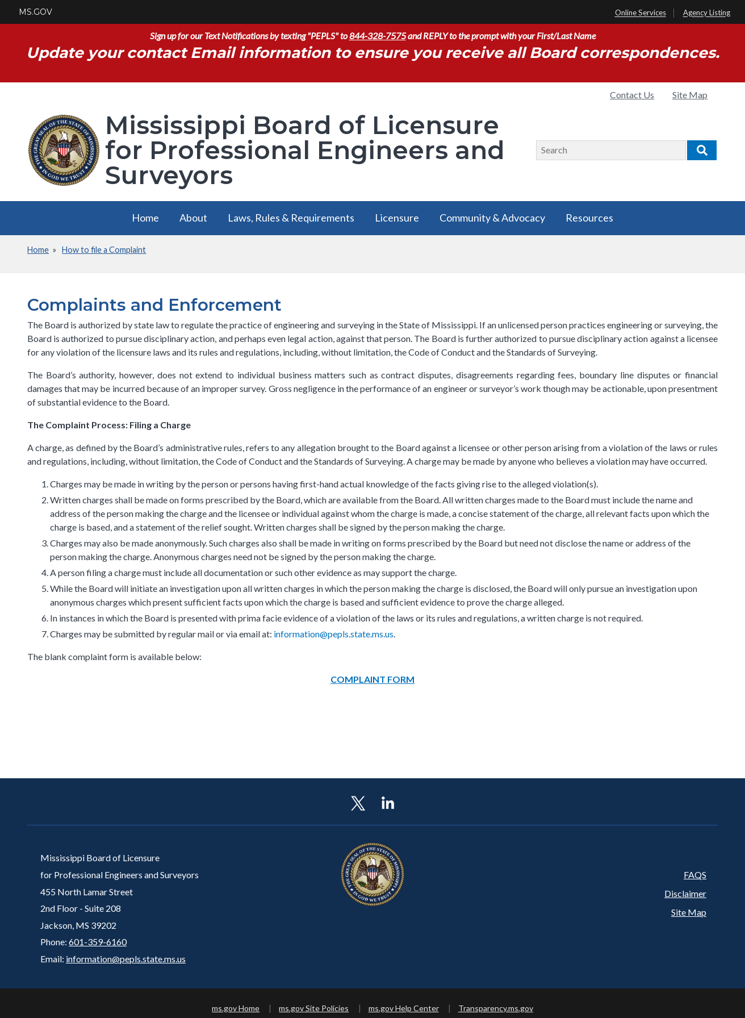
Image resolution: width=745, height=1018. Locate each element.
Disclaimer (685, 893)
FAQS (695, 874)
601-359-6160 (98, 941)
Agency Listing (706, 13)
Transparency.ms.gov (495, 1008)
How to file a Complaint (104, 249)
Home (145, 217)
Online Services (640, 13)
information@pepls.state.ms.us (126, 958)
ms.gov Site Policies (314, 1008)
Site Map (690, 94)
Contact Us (632, 94)
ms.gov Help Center (404, 1008)
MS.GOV (35, 12)
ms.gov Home (236, 1008)
